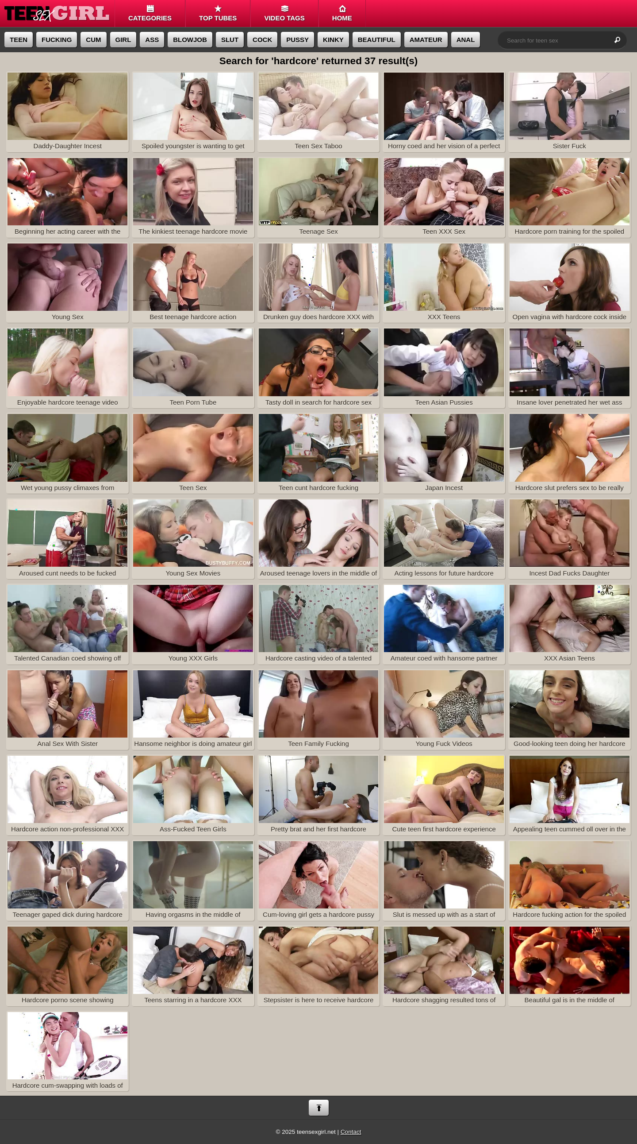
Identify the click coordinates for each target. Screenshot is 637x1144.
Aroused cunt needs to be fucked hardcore (67, 539)
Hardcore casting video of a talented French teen (319, 625)
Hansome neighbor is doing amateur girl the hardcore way (193, 710)
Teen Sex (193, 452)
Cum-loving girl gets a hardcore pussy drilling (319, 881)
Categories (150, 13)
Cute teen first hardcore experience (444, 794)
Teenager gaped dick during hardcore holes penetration (67, 881)
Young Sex (67, 282)
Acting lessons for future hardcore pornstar (444, 539)
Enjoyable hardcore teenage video (67, 367)
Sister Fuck (569, 111)
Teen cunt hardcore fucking (319, 452)
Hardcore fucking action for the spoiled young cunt (569, 881)
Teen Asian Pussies (444, 367)
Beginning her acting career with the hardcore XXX (67, 198)
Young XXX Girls (193, 623)
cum (93, 39)
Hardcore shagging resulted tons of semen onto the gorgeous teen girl (444, 966)
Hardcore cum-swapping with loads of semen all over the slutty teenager (67, 1052)
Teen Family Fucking (319, 708)
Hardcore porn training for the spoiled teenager (569, 198)
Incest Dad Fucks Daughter (569, 537)
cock (262, 39)
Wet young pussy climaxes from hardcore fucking (67, 454)
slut (229, 39)
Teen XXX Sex (444, 196)
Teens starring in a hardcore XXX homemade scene (193, 966)
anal (466, 39)
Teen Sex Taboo (319, 111)
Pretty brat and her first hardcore (319, 794)
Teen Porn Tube (193, 367)
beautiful (376, 39)
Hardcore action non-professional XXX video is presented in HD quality (67, 795)
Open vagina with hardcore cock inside (569, 282)
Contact (351, 1132)
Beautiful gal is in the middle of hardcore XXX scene (569, 966)
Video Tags (284, 13)
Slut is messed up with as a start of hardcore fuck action (444, 881)
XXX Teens (444, 282)
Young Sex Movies (193, 537)
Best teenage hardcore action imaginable (193, 283)
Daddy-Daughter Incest (67, 111)
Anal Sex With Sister (67, 708)
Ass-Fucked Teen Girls (193, 794)
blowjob (190, 39)
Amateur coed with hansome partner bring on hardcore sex (444, 625)
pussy (297, 39)
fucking (57, 39)
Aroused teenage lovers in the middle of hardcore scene (319, 539)
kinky (333, 39)
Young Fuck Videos (444, 708)
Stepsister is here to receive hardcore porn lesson (319, 966)
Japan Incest (444, 452)
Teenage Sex (319, 196)
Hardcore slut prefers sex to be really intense (569, 454)
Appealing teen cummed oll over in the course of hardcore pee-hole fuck (569, 795)
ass (152, 39)
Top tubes (218, 13)
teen (18, 39)
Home (342, 13)
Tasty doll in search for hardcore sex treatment (319, 368)
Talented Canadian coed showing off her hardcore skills (67, 625)
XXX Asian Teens (569, 623)
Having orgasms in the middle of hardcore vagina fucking (193, 881)
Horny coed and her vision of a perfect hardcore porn (444, 112)
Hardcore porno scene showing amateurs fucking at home (67, 966)
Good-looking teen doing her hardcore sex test (569, 710)
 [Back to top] (318, 1108)
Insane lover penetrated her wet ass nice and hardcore (569, 368)
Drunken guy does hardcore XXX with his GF (319, 283)
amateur (426, 39)
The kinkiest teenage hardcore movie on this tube (193, 198)
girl (123, 39)
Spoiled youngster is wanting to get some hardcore (193, 112)
